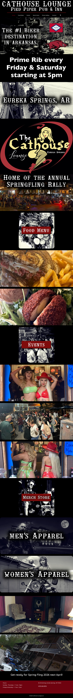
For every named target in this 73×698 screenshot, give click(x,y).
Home (13, 15)
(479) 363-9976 (42, 686)
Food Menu (21, 15)
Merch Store (36, 15)
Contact (54, 15)
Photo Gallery (45, 15)
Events (28, 15)
